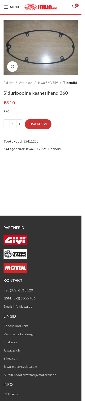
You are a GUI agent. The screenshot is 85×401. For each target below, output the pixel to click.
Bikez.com (11, 358)
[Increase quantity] (19, 124)
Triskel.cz (10, 342)
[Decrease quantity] (6, 124)
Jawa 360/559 (48, 83)
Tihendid (70, 83)
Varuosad (26, 83)
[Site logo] (40, 7)
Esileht (9, 83)
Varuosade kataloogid (19, 334)
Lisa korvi (38, 124)
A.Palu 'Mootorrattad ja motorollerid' (30, 375)
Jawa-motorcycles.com (20, 366)
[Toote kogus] (13, 124)
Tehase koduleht (16, 326)
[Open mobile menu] (11, 7)
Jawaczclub (12, 350)
